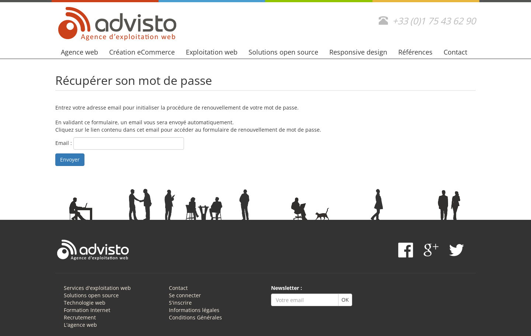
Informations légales (194, 310)
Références (415, 52)
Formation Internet (87, 310)
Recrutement (80, 317)
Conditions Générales (195, 317)
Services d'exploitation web (97, 287)
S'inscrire (180, 302)
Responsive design (358, 52)
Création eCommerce (142, 52)
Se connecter (185, 295)
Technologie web (84, 302)
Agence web (79, 52)
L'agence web (80, 324)
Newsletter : (286, 287)
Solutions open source (283, 52)
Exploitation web (211, 52)
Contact (455, 52)
